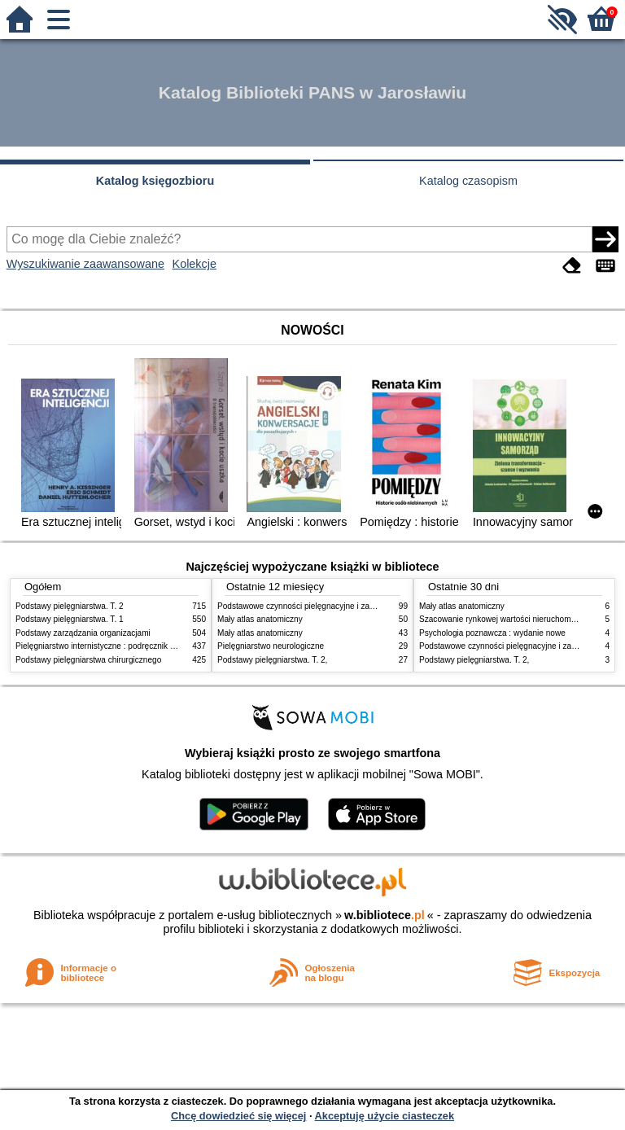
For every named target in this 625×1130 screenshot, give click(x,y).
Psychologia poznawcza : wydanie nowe (492, 633)
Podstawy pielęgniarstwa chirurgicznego (88, 659)
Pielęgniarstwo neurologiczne (270, 646)
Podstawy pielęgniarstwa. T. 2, (272, 659)
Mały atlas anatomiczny (260, 619)
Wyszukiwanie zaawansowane (85, 263)
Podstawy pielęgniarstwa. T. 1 (69, 619)
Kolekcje (194, 263)
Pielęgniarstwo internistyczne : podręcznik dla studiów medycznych (137, 646)
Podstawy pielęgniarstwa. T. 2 (69, 606)
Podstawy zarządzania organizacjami (83, 633)
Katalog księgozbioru (155, 180)
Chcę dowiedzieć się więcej (238, 1116)
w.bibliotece (384, 915)
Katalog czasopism (468, 180)
